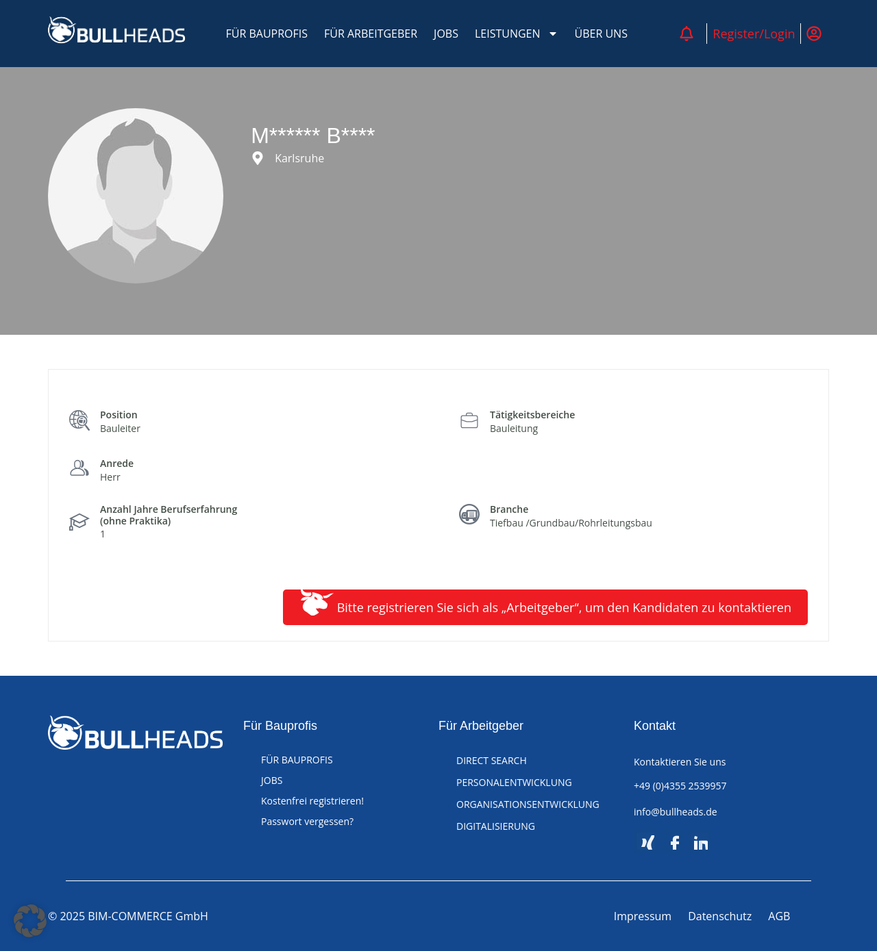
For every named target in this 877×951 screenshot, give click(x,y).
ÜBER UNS (601, 33)
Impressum (642, 916)
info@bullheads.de (675, 811)
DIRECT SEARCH (491, 760)
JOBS (446, 33)
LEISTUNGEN (516, 33)
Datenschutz (720, 916)
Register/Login (754, 33)
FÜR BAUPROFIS (267, 33)
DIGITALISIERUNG (495, 826)
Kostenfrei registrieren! (312, 800)
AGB (779, 916)
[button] (30, 921)
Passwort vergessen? (307, 821)
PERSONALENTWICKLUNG (514, 782)
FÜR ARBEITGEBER (370, 33)
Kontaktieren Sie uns (680, 761)
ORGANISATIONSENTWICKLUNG (528, 804)
